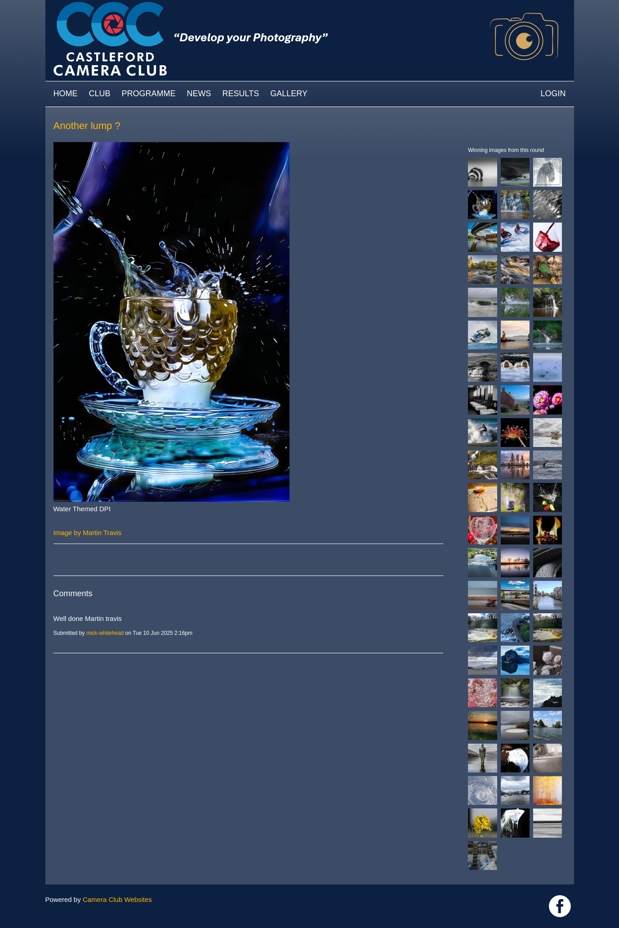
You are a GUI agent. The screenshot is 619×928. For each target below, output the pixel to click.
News (199, 93)
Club (100, 93)
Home (65, 93)
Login (553, 93)
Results (241, 93)
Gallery (288, 93)
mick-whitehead (105, 633)
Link (560, 906)
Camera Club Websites (117, 899)
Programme (149, 93)
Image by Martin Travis (87, 532)
